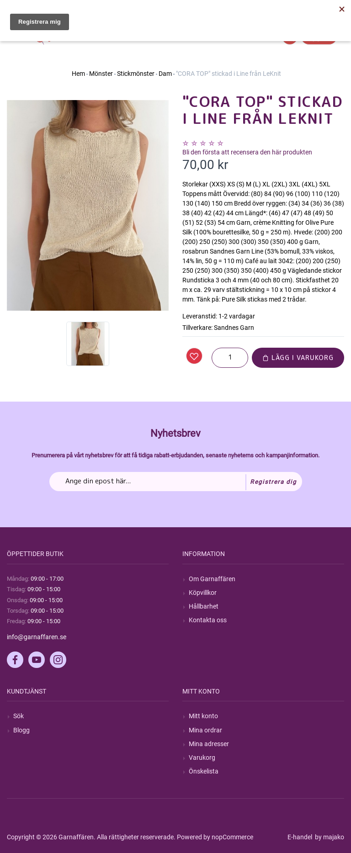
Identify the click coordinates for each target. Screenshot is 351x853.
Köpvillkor (203, 592)
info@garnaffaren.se (36, 637)
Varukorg (202, 757)
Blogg (21, 730)
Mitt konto (203, 716)
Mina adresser (209, 743)
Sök (18, 716)
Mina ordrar (205, 730)
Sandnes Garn (234, 327)
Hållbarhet (203, 606)
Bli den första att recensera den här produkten (247, 152)
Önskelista (203, 771)
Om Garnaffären (212, 579)
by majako (329, 837)
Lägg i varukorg (298, 357)
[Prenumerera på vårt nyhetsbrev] (176, 482)
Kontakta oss (208, 620)
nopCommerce (232, 837)
